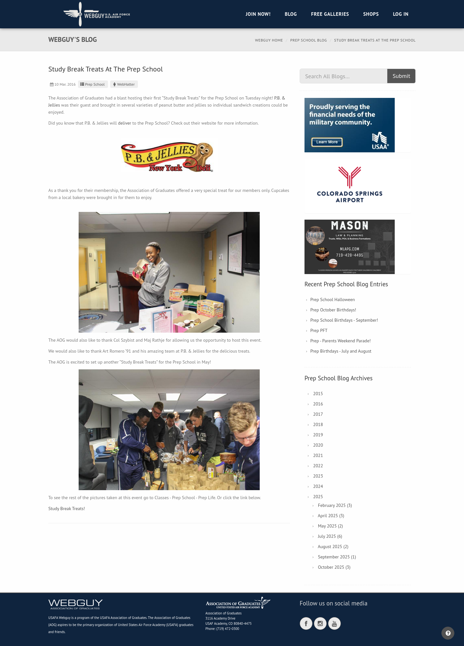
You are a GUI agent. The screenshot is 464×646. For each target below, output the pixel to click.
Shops (371, 14)
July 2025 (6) (330, 536)
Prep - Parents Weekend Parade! (340, 341)
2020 (318, 445)
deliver (124, 123)
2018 (318, 424)
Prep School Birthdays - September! (344, 320)
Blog (291, 14)
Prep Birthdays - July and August (341, 351)
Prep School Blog (308, 40)
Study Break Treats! (66, 508)
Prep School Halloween (332, 299)
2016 (318, 404)
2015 (318, 393)
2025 (318, 496)
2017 (318, 414)
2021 (318, 455)
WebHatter (123, 84)
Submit (401, 76)
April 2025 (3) (331, 515)
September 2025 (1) (337, 557)
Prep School (92, 84)
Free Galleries (330, 14)
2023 (318, 476)
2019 (318, 435)
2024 (318, 486)
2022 (318, 466)
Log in (401, 14)
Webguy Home (269, 40)
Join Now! (258, 14)
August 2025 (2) (333, 546)
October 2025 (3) (334, 567)
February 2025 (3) (335, 505)
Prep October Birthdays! (333, 310)
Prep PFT (318, 330)
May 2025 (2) (330, 526)
